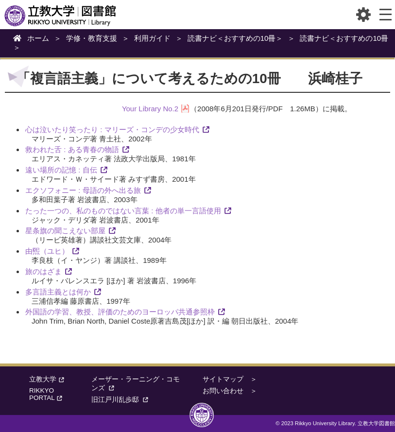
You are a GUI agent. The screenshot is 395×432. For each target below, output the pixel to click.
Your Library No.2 (150, 108)
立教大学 (47, 379)
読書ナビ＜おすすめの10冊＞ (235, 38)
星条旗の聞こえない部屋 (65, 230)
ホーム (38, 38)
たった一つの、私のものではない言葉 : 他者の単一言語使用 (123, 211)
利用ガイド (152, 38)
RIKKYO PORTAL (47, 394)
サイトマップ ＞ (230, 379)
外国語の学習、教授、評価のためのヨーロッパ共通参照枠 (120, 312)
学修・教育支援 (91, 38)
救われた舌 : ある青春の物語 (72, 149)
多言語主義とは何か (58, 292)
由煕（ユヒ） (47, 251)
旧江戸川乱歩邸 (121, 399)
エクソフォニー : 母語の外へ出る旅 (83, 190)
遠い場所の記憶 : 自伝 (61, 170)
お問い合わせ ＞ (230, 391)
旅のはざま (43, 271)
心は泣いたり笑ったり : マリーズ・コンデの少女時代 (112, 129)
